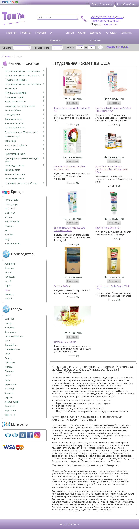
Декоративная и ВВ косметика (24, 132)
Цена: (68, 47)
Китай (8, 281)
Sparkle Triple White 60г (107, 227)
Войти (95, 4)
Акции (82, 32)
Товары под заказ (14, 178)
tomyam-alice (108, 24)
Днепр (8, 323)
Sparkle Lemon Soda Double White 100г (112, 287)
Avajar (8, 239)
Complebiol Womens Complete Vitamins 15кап (69, 168)
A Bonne (9, 217)
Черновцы (10, 410)
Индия (8, 272)
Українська (131, 4)
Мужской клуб (24, 136)
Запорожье (11, 332)
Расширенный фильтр (117, 46)
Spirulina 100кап (62, 286)
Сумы (7, 379)
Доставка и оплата (95, 36)
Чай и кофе (24, 140)
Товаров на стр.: (42, 47)
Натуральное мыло (24, 127)
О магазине (55, 36)
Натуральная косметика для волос (24, 84)
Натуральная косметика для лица (24, 71)
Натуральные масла (24, 101)
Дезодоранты (24, 114)
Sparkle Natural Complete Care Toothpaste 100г (69, 229)
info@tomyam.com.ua (105, 20)
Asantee (9, 234)
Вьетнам (9, 268)
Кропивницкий (12, 349)
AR (6, 230)
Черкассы (10, 406)
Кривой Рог (11, 345)
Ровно (8, 375)
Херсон (8, 397)
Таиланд (9, 294)
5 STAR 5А (10, 213)
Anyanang (9, 226)
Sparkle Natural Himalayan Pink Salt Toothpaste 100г (113, 109)
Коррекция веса (24, 119)
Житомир (9, 327)
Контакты (126, 32)
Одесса (8, 366)
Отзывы (111, 32)
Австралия (10, 263)
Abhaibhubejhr (12, 221)
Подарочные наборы (16, 79)
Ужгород (9, 388)
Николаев (10, 362)
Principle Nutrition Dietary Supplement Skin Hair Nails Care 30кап (111, 169)
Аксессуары (11, 88)
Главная (11, 32)
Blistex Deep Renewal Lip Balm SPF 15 (72, 109)
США (7, 289)
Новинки (25, 32)
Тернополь (10, 384)
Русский (121, 4)
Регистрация (106, 4)
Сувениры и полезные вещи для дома (24, 160)
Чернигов (10, 414)
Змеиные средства (15, 174)
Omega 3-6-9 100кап (65, 341)
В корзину (72, 102)
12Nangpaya (11, 204)
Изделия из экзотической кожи (24, 183)
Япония (8, 298)
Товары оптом (12, 169)
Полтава (9, 371)
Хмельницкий (12, 401)
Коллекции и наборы (24, 145)
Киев (7, 340)
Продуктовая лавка (24, 153)
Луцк (7, 353)
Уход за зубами (24, 110)
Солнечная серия (24, 97)
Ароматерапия (24, 149)
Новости (40, 32)
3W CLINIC (10, 208)
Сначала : (7, 47)
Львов (8, 358)
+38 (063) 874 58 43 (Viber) (107, 17)
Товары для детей (24, 165)
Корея (8, 285)
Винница (9, 318)
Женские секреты (24, 123)
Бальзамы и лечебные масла (24, 105)
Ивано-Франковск (14, 336)
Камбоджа (10, 276)
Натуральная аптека (24, 92)
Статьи (69, 32)
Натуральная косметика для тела (24, 75)
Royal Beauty (11, 199)
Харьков (9, 393)
